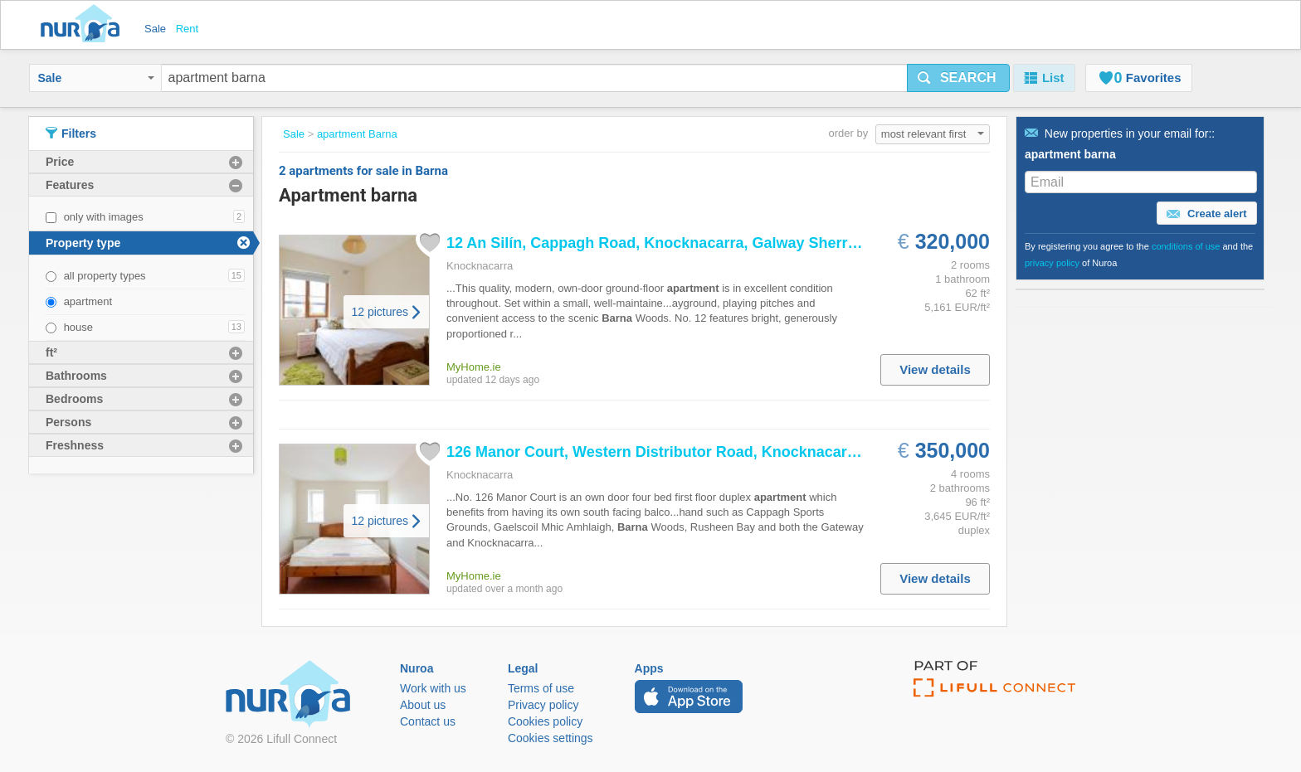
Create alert (1206, 214)
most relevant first (932, 134)
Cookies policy (545, 721)
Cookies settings (550, 738)
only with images (104, 217)
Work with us (433, 688)
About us (423, 704)
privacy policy (1052, 263)
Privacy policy (543, 704)
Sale (96, 78)
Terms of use (541, 688)
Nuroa (84, 25)
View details (935, 369)
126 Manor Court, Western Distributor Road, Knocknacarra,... (662, 452)
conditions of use (1186, 246)
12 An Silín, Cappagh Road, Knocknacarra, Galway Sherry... (656, 243)
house (78, 327)
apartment (88, 301)
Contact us (428, 721)
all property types (105, 275)
